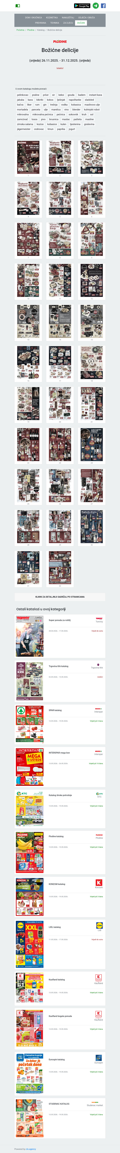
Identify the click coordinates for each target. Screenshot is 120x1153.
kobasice (52, 124)
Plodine (30, 30)
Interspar (98, 712)
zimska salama (25, 124)
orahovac (39, 129)
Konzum (99, 887)
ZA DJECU (68, 23)
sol (91, 114)
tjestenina (75, 124)
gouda (71, 95)
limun (50, 129)
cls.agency (31, 1149)
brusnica (53, 119)
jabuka (20, 99)
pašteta (78, 119)
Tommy (99, 621)
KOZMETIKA (52, 17)
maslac (66, 119)
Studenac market (95, 1105)
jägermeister (23, 129)
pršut (45, 95)
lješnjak (61, 99)
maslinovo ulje (92, 104)
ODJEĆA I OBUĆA (86, 17)
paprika (61, 129)
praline (35, 95)
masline (89, 119)
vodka (64, 104)
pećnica (61, 114)
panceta (36, 109)
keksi (61, 95)
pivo (43, 119)
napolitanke (75, 99)
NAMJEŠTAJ (68, 17)
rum (37, 104)
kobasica (76, 104)
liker (29, 104)
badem (81, 95)
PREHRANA (40, 23)
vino (66, 109)
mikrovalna (23, 114)
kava (30, 99)
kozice (40, 124)
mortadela (22, 109)
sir (53, 95)
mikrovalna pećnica (42, 114)
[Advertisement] (60, 76)
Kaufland (98, 983)
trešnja (53, 104)
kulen (63, 124)
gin (44, 104)
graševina (89, 124)
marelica (56, 109)
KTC (99, 797)
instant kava (95, 95)
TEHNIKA (54, 23)
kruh (84, 114)
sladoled (89, 99)
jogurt (72, 129)
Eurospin (99, 1062)
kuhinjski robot (92, 109)
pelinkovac (22, 95)
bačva (20, 104)
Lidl (99, 930)
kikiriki (39, 99)
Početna (20, 30)
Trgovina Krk (97, 667)
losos (34, 119)
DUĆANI (81, 23)
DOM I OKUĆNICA (33, 17)
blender (76, 109)
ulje (46, 109)
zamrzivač (22, 119)
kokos (50, 99)
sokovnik (73, 114)
